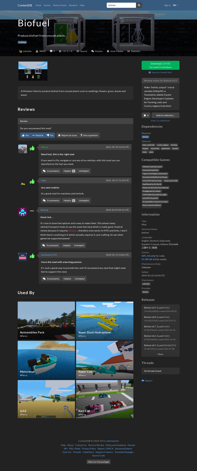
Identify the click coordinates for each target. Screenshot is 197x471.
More (160, 354)
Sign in (167, 5)
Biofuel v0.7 (160, 328)
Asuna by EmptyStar (150, 170)
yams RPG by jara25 (150, 198)
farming (174, 145)
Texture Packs (60, 5)
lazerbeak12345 (49, 254)
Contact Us (81, 445)
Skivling (44, 209)
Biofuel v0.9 (160, 309)
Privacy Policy (89, 448)
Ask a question (89, 135)
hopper (145, 148)
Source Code (98, 455)
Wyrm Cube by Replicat (152, 205)
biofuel (145, 292)
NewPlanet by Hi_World (152, 184)
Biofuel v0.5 (160, 347)
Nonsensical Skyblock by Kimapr (155, 177)
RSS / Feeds (74, 448)
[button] (175, 5)
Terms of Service (96, 445)
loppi (43, 180)
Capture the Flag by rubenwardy (155, 173)
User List (66, 452)
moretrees (155, 148)
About (70, 445)
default (145, 137)
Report (147, 380)
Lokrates (146, 284)
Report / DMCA (105, 448)
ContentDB (25, 5)
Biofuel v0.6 (160, 337)
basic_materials (148, 145)
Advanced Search (123, 448)
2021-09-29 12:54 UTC (117, 147)
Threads (77, 452)
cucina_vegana (162, 145)
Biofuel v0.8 (160, 319)
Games (47, 5)
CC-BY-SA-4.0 (149, 259)
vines (145, 152)
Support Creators (104, 452)
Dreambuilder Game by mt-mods (155, 202)
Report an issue (67, 135)
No (50, 135)
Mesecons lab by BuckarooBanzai (155, 188)
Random (73, 5)
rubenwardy (112, 440)
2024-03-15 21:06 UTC (117, 254)
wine (151, 152)
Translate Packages (124, 452)
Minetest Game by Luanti (152, 167)
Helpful (69, 170)
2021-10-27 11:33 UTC (117, 180)
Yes (25, 135)
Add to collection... (165, 115)
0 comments (51, 170)
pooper (175, 148)
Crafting (22, 42)
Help (82, 5)
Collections (88, 452)
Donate (131, 445)
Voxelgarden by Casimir (152, 191)
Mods (38, 5)
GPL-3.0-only (148, 255)
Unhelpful (84, 170)
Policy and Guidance (116, 445)
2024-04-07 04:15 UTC (117, 209)
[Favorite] (146, 115)
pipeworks (166, 148)
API (66, 448)
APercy (44, 147)
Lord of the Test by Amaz (152, 181)
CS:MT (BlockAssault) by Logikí (155, 194)
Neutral (37, 135)
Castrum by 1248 (170, 181)
